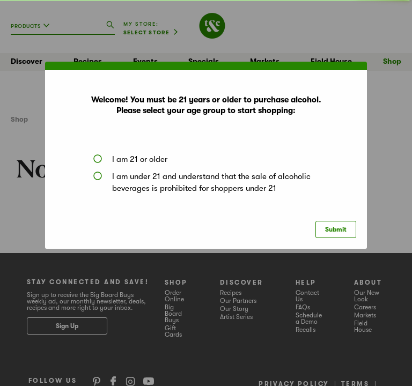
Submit (336, 229)
